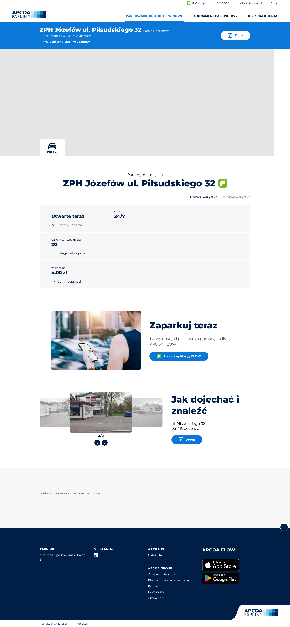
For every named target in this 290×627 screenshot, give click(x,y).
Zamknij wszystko (236, 197)
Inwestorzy (156, 592)
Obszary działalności (162, 574)
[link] (226, 565)
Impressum (83, 623)
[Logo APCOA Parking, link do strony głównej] (29, 14)
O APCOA (155, 555)
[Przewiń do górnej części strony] (284, 527)
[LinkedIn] (96, 555)
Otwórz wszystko (203, 197)
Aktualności (156, 598)
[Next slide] (105, 443)
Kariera (153, 586)
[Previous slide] (97, 443)
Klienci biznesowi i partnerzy (169, 580)
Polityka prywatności (53, 623)
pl (274, 3)
